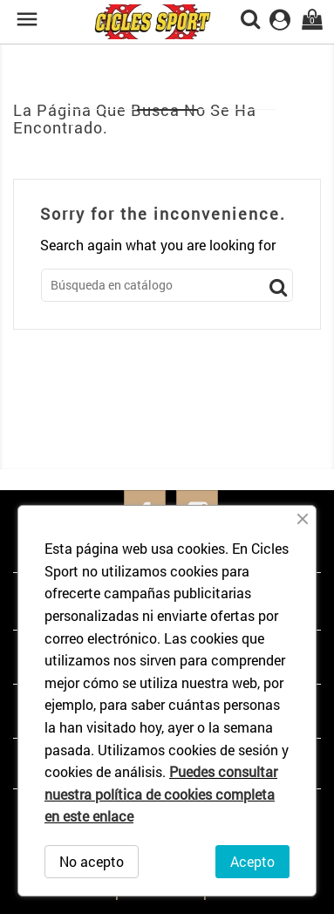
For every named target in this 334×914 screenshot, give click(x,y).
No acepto (91, 861)
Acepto (252, 861)
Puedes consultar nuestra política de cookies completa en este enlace (160, 793)
